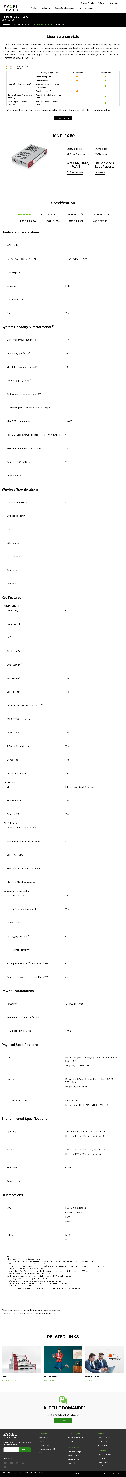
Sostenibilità (102, 1458)
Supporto (42, 1438)
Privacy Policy (104, 1474)
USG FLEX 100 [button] (75, 214)
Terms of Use (90, 1474)
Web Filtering (41, 77)
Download (60, 25)
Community (42, 1442)
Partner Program (103, 1442)
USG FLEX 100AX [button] (100, 215)
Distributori (71, 1442)
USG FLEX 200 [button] (53, 221)
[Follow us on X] (22, 1464)
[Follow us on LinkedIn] (17, 1464)
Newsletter (71, 1458)
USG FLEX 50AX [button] (49, 215)
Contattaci (63, 1421)
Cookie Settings (118, 1474)
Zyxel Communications (105, 1466)
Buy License (63, 118)
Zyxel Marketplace (74, 1438)
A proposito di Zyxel (104, 1455)
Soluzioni (46, 8)
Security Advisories (45, 1449)
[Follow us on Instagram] (5, 1467)
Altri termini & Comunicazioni (48, 1453)
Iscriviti (25, 1450)
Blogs (70, 1462)
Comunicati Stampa (74, 1451)
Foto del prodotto (21, 25)
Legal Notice (76, 1474)
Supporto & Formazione (65, 8)
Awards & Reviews (74, 1455)
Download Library (44, 1445)
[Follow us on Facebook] (5, 1464)
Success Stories (103, 1462)
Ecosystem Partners (104, 1445)
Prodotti (34, 8)
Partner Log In (102, 1438)
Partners (101, 3)
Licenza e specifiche (42, 25)
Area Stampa (73, 1447)
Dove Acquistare (87, 8)
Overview (6, 25)
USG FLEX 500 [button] (76, 221)
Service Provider (87, 3)
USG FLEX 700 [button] (100, 221)
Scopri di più (7, 1380)
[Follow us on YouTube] (11, 1464)
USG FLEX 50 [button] (25, 215)
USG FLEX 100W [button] (28, 221)
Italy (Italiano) (115, 3)
